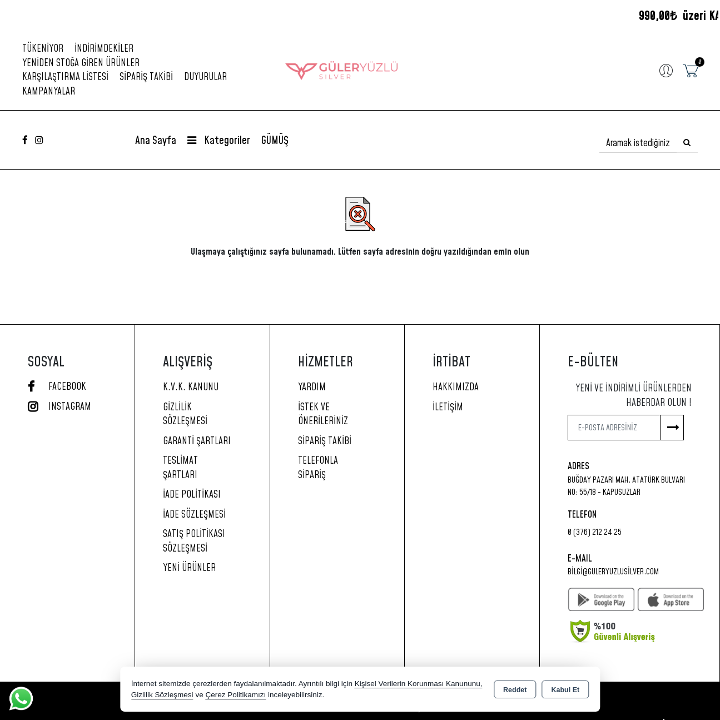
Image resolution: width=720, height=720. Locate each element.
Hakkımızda (456, 387)
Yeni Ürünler (189, 568)
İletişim (448, 407)
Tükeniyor (42, 49)
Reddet (515, 690)
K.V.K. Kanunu (191, 387)
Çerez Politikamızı (235, 695)
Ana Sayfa (155, 140)
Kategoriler (218, 140)
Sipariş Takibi (146, 77)
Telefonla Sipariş (318, 468)
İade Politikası (192, 494)
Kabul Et (565, 690)
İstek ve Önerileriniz (323, 415)
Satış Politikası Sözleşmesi (194, 541)
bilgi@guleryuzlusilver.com (613, 572)
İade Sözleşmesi (194, 515)
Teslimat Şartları (180, 468)
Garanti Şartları (197, 441)
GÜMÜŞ (275, 140)
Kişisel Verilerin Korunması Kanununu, (419, 683)
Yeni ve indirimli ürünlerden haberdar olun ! (633, 396)
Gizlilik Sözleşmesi (185, 415)
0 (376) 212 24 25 (595, 532)
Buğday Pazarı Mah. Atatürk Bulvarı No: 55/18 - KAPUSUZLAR (626, 486)
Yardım (312, 387)
